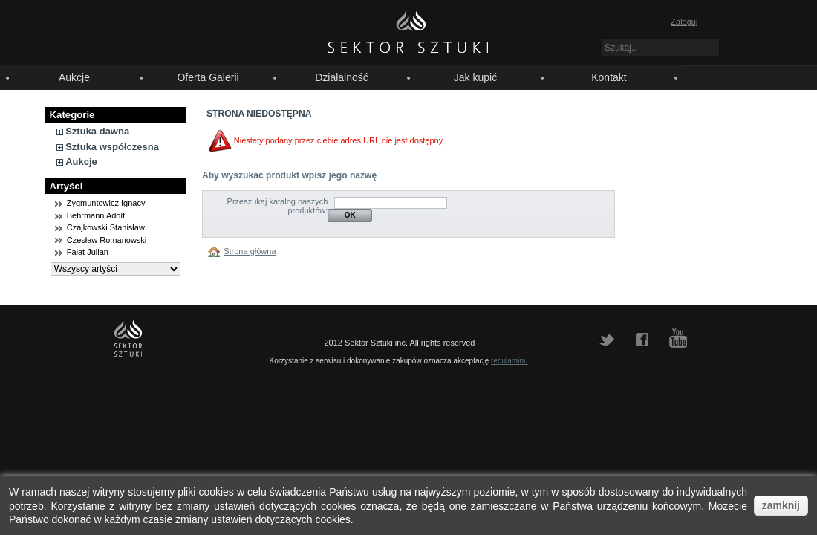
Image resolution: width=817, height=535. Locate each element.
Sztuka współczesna (112, 146)
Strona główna (250, 251)
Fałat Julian (87, 251)
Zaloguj (684, 21)
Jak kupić (475, 77)
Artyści (66, 186)
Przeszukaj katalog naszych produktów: (277, 206)
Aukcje (74, 77)
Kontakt (608, 77)
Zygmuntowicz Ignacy (106, 202)
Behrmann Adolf (96, 215)
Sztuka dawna (97, 131)
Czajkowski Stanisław (106, 227)
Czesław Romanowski (107, 240)
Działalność (341, 77)
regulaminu (509, 361)
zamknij (781, 505)
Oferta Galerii (207, 77)
